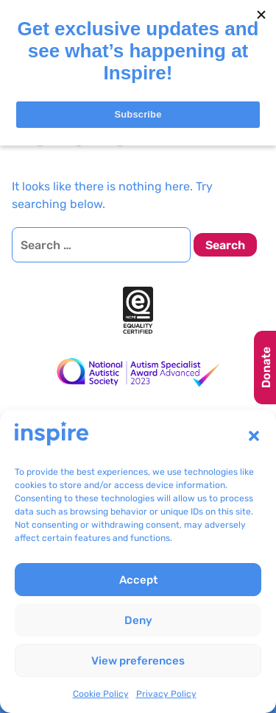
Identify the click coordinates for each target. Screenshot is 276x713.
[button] (254, 436)
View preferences (138, 660)
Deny (138, 620)
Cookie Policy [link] (101, 694)
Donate (266, 367)
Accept (138, 580)
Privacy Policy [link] (166, 694)
